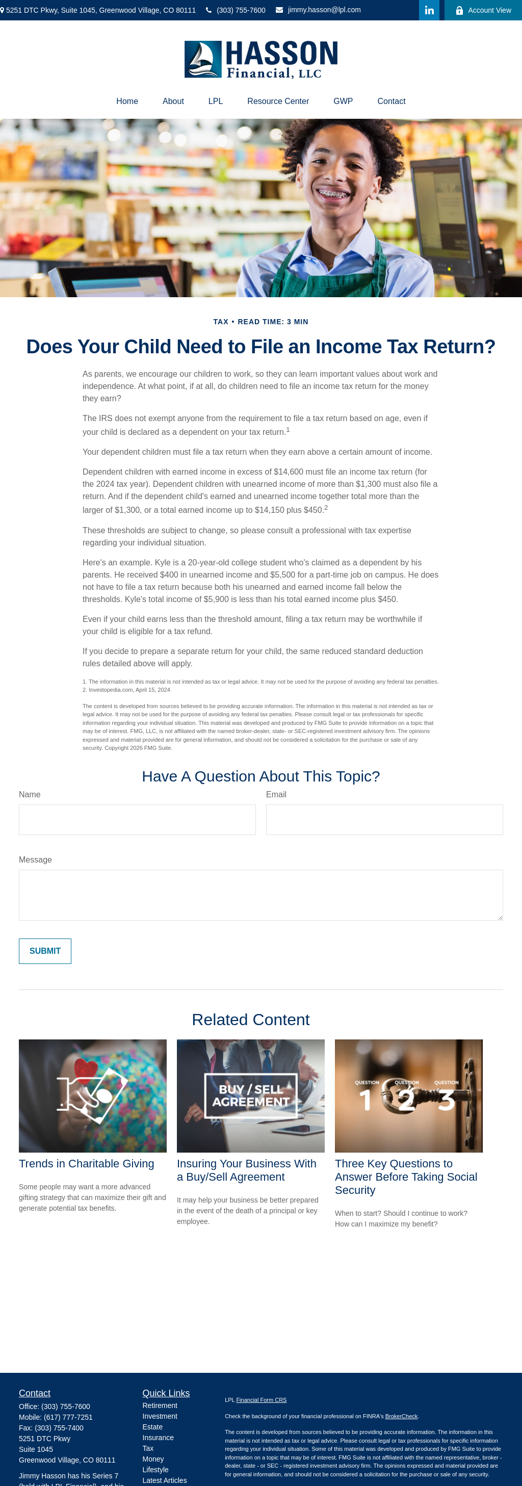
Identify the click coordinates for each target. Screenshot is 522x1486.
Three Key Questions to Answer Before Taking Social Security (406, 1176)
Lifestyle (156, 1470)
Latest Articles (165, 1480)
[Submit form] (45, 951)
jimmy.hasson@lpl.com (318, 10)
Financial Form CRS (261, 1400)
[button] (127, 101)
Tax (148, 1448)
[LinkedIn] (429, 10)
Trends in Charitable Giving (86, 1163)
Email (276, 794)
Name (30, 794)
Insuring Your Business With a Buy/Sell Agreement (247, 1170)
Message (35, 859)
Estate (153, 1427)
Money (153, 1459)
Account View (483, 10)
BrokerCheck (401, 1416)
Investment (160, 1416)
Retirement (160, 1405)
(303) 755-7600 (236, 10)
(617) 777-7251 (68, 1417)
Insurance (158, 1437)
